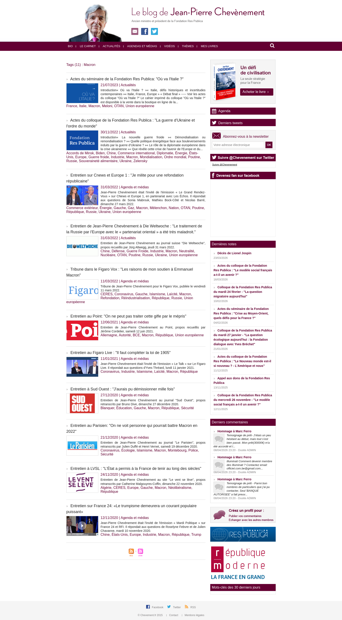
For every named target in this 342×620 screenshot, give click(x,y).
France (71, 106)
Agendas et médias (140, 46)
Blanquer (107, 408)
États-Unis (120, 534)
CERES (107, 294)
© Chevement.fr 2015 (151, 615)
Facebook (158, 607)
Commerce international (136, 153)
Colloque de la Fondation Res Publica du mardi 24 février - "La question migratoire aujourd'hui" (243, 291)
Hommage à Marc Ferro (234, 431)
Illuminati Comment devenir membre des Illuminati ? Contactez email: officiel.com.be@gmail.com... (249, 465)
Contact (172, 615)
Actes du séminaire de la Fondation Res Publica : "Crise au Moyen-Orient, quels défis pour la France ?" (241, 313)
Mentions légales (193, 615)
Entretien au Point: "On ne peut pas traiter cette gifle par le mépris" (128, 316)
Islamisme (157, 294)
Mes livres (207, 46)
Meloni (107, 106)
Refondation (110, 298)
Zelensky (140, 161)
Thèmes (186, 46)
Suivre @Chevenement (224, 164)
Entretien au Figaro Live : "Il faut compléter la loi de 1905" (120, 352)
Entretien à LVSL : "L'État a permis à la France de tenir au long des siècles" (135, 468)
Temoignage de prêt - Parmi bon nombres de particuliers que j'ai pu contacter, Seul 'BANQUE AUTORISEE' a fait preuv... (242, 489)
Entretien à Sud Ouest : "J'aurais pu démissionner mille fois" (122, 389)
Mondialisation (151, 157)
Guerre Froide (137, 251)
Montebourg (177, 450)
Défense (118, 251)
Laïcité (172, 294)
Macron (94, 106)
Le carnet (86, 46)
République (75, 212)
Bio (70, 46)
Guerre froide (98, 157)
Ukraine (126, 161)
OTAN (119, 106)
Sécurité (187, 408)
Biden (100, 153)
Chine (111, 153)
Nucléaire (108, 255)
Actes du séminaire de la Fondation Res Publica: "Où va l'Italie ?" (127, 79)
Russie (71, 161)
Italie (83, 106)
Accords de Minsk (80, 153)
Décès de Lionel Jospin (234, 253)
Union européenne (140, 106)
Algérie (106, 487)
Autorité (125, 335)
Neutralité (186, 251)
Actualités (109, 46)
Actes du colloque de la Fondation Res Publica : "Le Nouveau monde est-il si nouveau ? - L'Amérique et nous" (242, 361)
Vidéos (167, 46)
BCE (136, 335)
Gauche (120, 208)
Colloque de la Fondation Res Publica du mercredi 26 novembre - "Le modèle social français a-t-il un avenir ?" (243, 399)
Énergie (181, 153)
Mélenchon (158, 208)
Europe (81, 157)
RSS (193, 607)
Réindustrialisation (135, 298)
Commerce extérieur (82, 208)
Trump (196, 534)
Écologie (128, 450)
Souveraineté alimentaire (98, 161)
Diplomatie (165, 153)
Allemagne (109, 335)
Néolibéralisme (179, 487)
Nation (174, 208)
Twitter (177, 607)
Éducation (124, 408)
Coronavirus (124, 294)
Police (193, 450)
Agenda (224, 111)
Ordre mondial (175, 157)
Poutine (194, 157)
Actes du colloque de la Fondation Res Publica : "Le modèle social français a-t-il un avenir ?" (243, 270)
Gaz (131, 208)
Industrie (117, 157)
